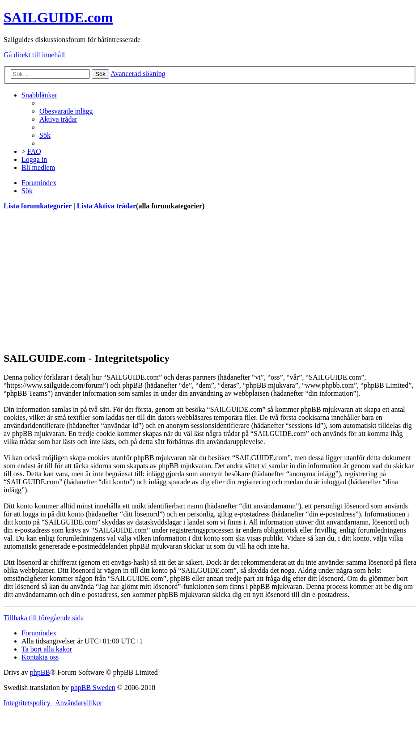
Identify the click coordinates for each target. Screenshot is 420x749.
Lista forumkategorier (38, 206)
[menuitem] (66, 111)
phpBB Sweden (93, 687)
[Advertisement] (210, 280)
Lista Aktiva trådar (106, 206)
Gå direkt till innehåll (34, 55)
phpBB (40, 672)
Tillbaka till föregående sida (44, 618)
